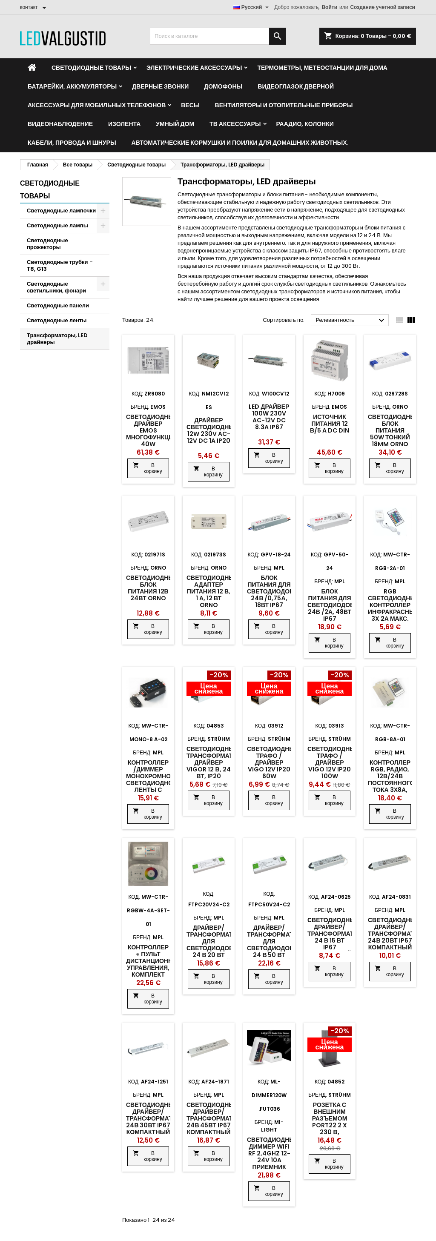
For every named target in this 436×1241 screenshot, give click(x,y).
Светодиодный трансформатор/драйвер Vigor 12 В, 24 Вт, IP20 (215, 762)
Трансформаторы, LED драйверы (57, 338)
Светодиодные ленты (56, 320)
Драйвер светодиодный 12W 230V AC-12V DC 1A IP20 (212, 430)
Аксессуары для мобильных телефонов (97, 105)
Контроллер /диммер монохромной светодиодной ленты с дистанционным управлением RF (154, 786)
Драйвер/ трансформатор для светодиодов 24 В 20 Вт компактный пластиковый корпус (213, 951)
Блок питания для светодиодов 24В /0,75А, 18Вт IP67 (270, 591)
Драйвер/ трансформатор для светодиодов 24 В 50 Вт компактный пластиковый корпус (274, 951)
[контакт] (34, 7)
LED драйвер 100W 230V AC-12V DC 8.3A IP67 (269, 416)
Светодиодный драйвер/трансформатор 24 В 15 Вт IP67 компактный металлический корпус (334, 944)
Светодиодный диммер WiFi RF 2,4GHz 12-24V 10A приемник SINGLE (273, 1156)
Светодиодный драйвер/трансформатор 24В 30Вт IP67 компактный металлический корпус (153, 1125)
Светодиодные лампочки (61, 210)
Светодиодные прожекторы (47, 243)
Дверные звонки (160, 86)
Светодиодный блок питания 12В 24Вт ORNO (152, 587)
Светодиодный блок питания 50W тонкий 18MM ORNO (394, 430)
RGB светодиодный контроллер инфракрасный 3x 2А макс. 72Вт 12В (394, 608)
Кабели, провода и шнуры (72, 142)
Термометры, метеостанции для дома (322, 67)
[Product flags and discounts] (208, 684)
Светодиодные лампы (57, 225)
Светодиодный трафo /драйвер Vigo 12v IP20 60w (273, 762)
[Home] (32, 67)
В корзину (147, 468)
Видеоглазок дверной (296, 86)
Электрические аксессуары (194, 67)
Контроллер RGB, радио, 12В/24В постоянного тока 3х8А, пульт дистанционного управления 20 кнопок (397, 789)
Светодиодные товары (91, 67)
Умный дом (175, 124)
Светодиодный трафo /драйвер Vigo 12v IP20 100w (333, 762)
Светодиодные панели (58, 305)
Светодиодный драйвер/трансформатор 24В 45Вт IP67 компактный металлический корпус (213, 1125)
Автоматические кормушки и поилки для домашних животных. (240, 142)
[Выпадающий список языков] (252, 7)
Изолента (124, 124)
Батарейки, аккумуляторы (72, 86)
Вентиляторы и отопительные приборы (284, 105)
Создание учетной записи (382, 7)
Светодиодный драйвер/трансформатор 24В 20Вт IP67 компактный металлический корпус (395, 940)
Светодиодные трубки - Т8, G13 (60, 265)
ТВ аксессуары (235, 124)
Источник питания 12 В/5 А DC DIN (329, 424)
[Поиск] (218, 36)
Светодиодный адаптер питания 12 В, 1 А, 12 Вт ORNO (212, 591)
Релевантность (351, 320)
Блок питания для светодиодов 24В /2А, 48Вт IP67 (330, 605)
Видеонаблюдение (60, 124)
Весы (190, 105)
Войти (329, 7)
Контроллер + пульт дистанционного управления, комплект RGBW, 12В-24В (155, 967)
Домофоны (223, 86)
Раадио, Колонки (305, 124)
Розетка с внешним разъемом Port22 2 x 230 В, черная (329, 1122)
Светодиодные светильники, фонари (56, 287)
